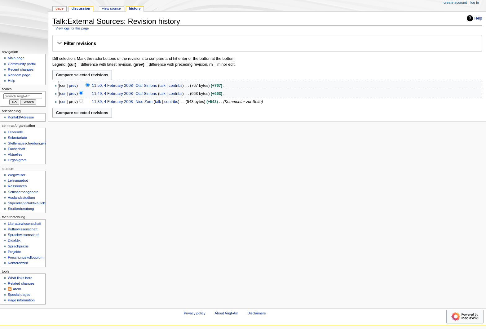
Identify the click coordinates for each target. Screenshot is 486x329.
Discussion (81, 8)
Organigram (17, 160)
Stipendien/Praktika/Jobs (27, 203)
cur (63, 93)
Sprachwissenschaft (23, 235)
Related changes (21, 283)
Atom (17, 289)
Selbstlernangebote (23, 192)
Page (59, 8)
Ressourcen (17, 186)
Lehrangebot (18, 180)
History (135, 8)
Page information (21, 300)
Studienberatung (21, 209)
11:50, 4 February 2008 (112, 85)
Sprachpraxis (18, 246)
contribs (175, 85)
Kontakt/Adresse (21, 117)
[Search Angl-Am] (22, 96)
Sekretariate (17, 138)
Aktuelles (15, 154)
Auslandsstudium (21, 197)
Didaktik (14, 240)
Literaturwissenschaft (24, 223)
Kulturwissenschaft (22, 229)
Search (7, 89)
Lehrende (15, 132)
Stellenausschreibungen (27, 143)
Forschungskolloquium (25, 257)
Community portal (22, 64)
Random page (19, 75)
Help (473, 18)
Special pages (19, 294)
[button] (267, 44)
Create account (455, 2)
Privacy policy (194, 313)
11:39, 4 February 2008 (112, 102)
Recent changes (20, 69)
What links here (20, 278)
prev (73, 85)
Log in (475, 2)
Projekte (14, 252)
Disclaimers (256, 313)
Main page (16, 58)
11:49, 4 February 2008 (112, 93)
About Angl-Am (226, 313)
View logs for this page (72, 28)
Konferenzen (18, 263)
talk (162, 85)
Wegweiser (16, 175)
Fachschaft (16, 149)
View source (111, 8)
